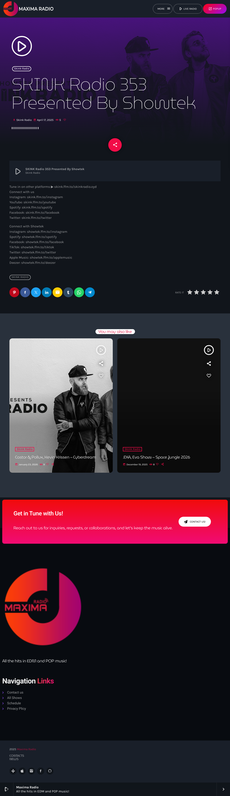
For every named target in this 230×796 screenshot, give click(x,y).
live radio (187, 8)
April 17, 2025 (43, 120)
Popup (214, 9)
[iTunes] (22, 771)
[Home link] (28, 9)
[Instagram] (31, 771)
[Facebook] (40, 771)
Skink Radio (21, 68)
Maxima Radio (26, 749)
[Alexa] (49, 771)
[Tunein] (13, 771)
